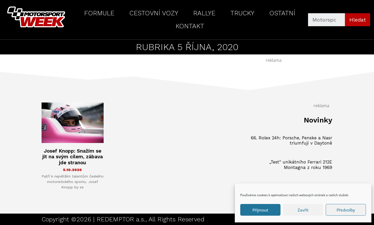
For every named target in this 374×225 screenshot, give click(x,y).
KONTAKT (190, 26)
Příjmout (260, 210)
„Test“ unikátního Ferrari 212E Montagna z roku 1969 (300, 164)
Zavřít (303, 210)
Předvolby (346, 210)
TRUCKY (242, 13)
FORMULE (99, 13)
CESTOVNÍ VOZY (153, 13)
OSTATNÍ (282, 13)
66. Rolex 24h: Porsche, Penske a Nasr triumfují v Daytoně (291, 140)
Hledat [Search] (357, 20)
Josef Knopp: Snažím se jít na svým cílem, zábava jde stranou (72, 157)
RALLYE (204, 13)
